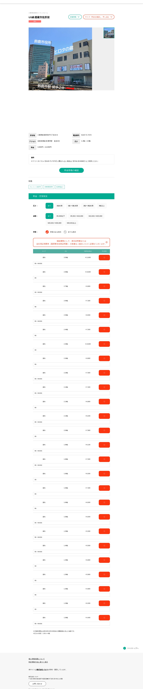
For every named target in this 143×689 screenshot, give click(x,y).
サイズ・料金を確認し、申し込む (98, 17)
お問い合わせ (37, 684)
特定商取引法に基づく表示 (38, 662)
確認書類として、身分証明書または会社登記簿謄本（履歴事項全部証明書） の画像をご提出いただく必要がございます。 (71, 242)
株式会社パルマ (42, 670)
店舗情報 (74, 17)
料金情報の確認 (71, 170)
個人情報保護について (37, 659)
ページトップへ (133, 648)
